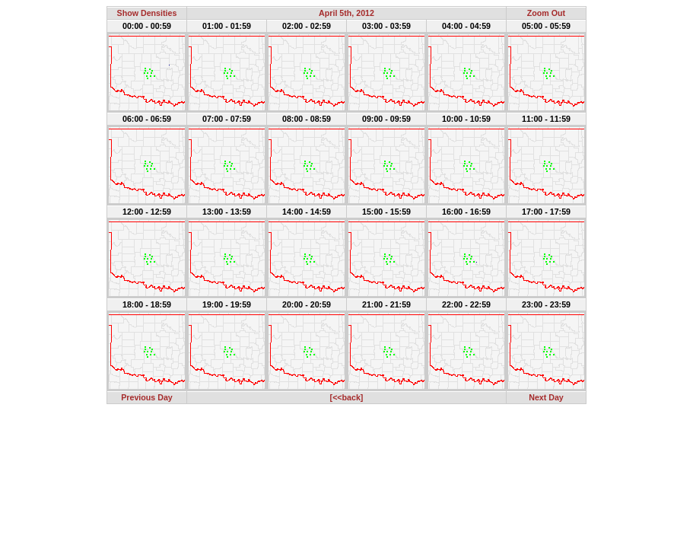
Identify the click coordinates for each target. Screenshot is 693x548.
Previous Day (147, 397)
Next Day (546, 397)
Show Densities (147, 13)
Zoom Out (546, 13)
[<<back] (347, 397)
